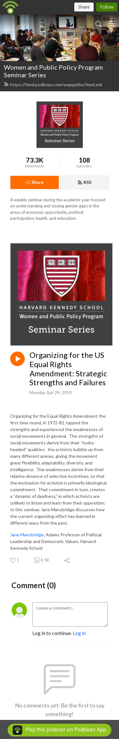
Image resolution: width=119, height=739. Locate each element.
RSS (84, 182)
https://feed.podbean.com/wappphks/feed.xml (53, 84)
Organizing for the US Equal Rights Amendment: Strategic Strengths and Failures (68, 369)
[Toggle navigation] (111, 23)
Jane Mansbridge (27, 534)
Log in (79, 633)
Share (34, 182)
